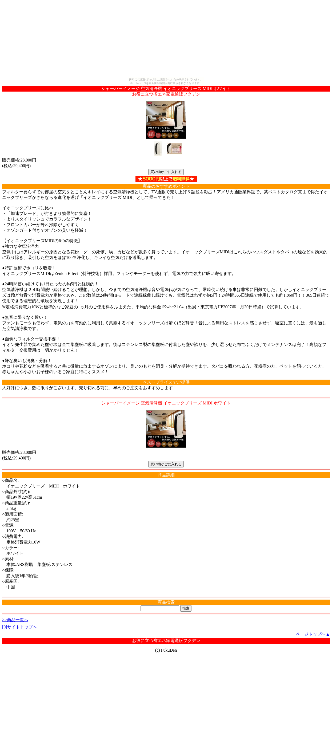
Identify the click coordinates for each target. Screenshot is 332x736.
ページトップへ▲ (313, 634)
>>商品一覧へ (15, 619)
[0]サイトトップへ (19, 627)
